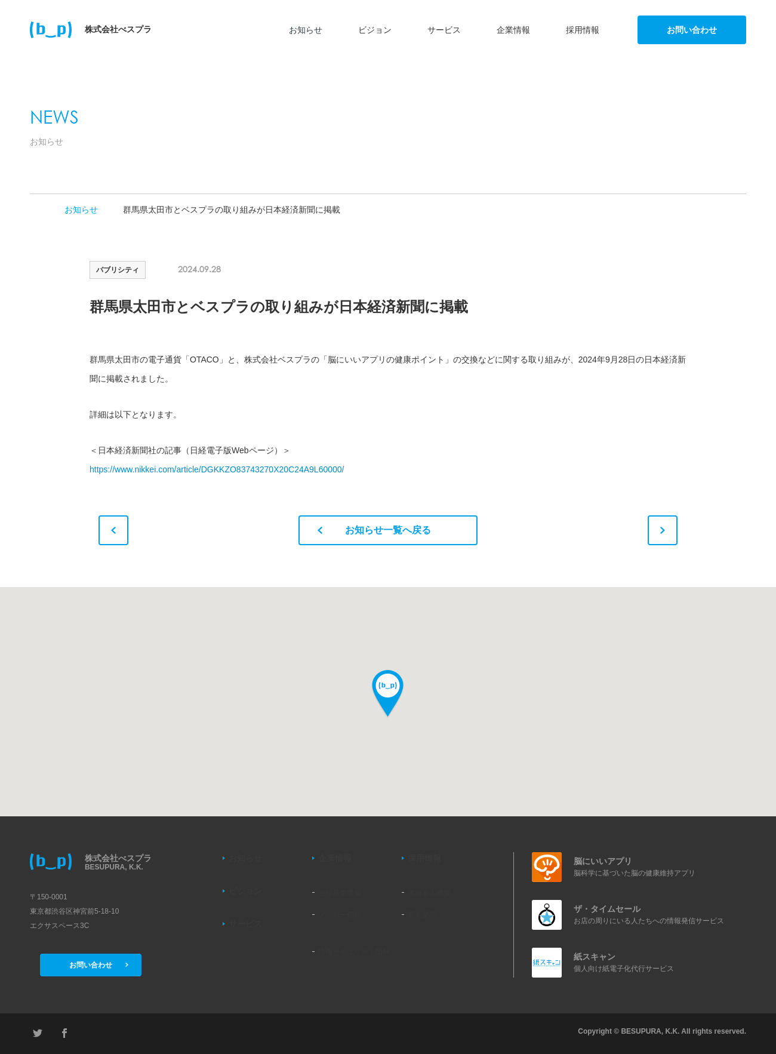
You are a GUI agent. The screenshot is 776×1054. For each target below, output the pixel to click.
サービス (444, 30)
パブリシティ (117, 270)
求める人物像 (429, 893)
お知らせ (305, 30)
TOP (34, 209)
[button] (387, 694)
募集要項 (422, 915)
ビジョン (375, 30)
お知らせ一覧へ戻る (374, 530)
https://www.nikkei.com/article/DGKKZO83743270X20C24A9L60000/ (217, 469)
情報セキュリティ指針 (354, 952)
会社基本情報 (339, 893)
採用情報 (582, 30)
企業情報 (513, 30)
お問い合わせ (692, 30)
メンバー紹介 (339, 915)
